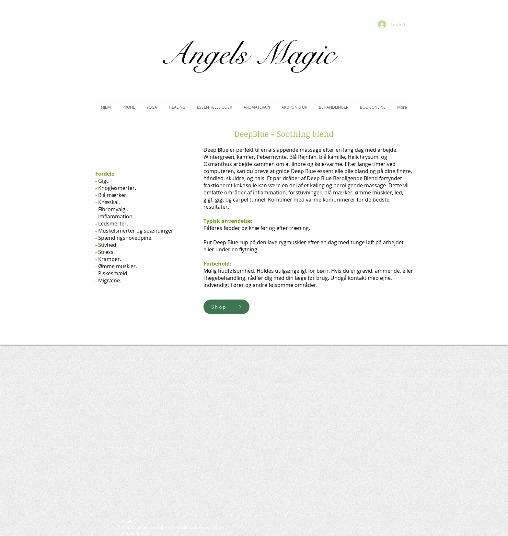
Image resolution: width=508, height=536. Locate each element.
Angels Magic (247, 54)
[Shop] (226, 307)
